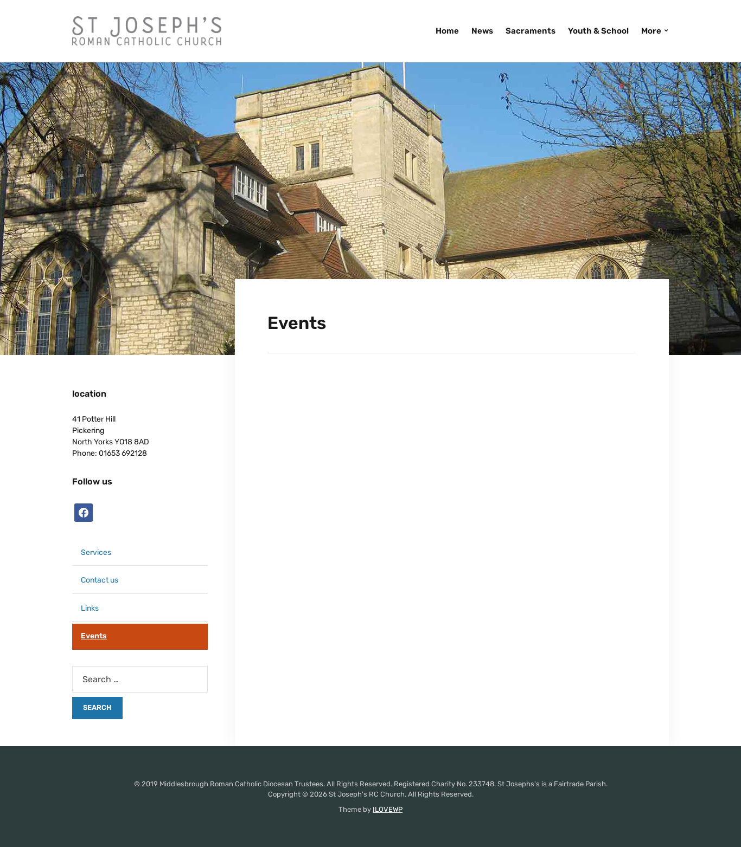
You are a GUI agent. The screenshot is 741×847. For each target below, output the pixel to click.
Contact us (99, 580)
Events (94, 636)
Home (447, 31)
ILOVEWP (388, 809)
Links (90, 608)
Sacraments (530, 31)
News (482, 31)
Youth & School (598, 31)
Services (96, 552)
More (651, 31)
